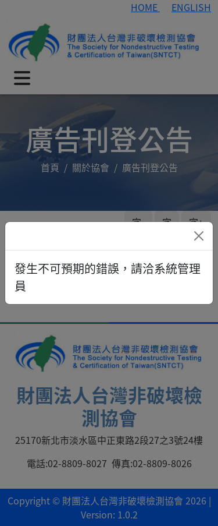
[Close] (199, 236)
